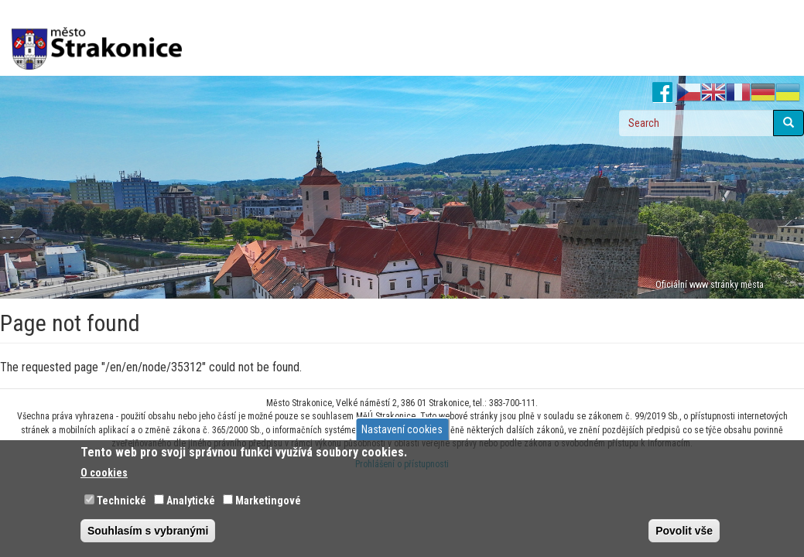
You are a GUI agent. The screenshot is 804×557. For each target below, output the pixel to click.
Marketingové (268, 500)
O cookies (104, 472)
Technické (121, 500)
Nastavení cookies (402, 429)
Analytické (190, 500)
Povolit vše (684, 531)
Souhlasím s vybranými (147, 531)
